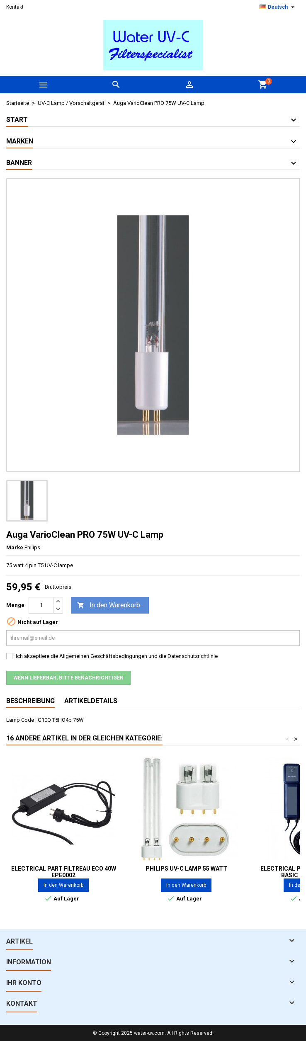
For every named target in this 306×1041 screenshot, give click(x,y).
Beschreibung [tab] (30, 701)
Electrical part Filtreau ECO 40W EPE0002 (63, 871)
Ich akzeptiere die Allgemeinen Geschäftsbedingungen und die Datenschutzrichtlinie (117, 656)
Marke (14, 547)
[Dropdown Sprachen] (278, 7)
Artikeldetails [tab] (90, 701)
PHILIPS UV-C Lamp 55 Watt (186, 868)
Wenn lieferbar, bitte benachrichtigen (68, 678)
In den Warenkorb (108, 605)
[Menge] (41, 605)
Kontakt (15, 7)
